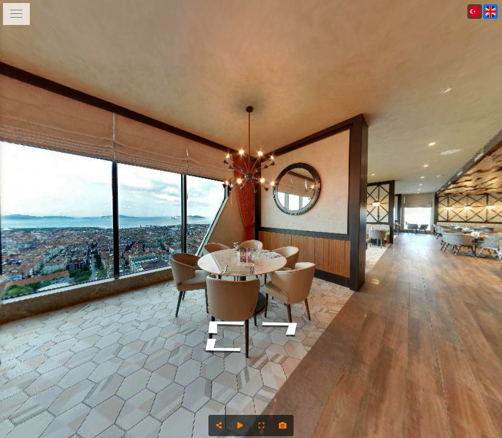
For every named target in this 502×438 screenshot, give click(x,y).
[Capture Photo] (283, 425)
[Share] (219, 425)
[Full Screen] (261, 425)
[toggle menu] (16, 14)
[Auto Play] (240, 425)
